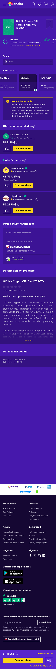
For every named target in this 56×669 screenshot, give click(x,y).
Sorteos (32, 536)
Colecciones (34, 512)
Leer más (28, 436)
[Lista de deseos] (39, 4)
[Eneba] (15, 4)
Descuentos (34, 519)
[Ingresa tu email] (20, 622)
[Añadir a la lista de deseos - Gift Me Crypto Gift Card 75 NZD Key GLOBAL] (49, 24)
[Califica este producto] (13, 383)
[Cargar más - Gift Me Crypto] (47, 41)
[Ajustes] (22, 639)
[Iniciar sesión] (52, 4)
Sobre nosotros (9, 508)
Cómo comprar (35, 508)
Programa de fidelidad (38, 516)
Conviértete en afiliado (38, 539)
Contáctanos (8, 512)
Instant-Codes (17, 168)
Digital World (16, 196)
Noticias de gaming (37, 532)
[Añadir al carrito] (49, 660)
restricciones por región (29, 45)
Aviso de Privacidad (20, 630)
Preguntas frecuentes (12, 532)
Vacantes (7, 516)
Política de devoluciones (13, 543)
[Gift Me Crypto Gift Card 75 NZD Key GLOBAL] (28, 82)
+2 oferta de (41, 666)
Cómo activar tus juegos (13, 536)
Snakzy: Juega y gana (38, 543)
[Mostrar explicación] (35, 171)
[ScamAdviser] (18, 247)
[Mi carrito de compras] (46, 4)
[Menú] (4, 4)
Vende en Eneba (10, 555)
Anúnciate (7, 559)
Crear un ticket (9, 539)
